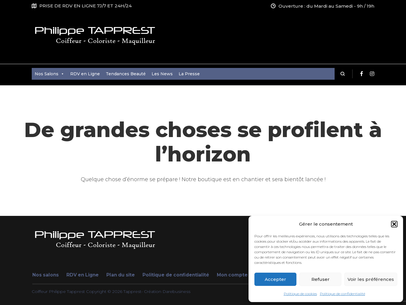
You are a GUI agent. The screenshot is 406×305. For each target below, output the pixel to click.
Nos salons (45, 275)
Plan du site (120, 275)
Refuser (320, 279)
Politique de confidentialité (342, 293)
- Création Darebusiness (165, 291)
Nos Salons (49, 74)
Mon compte (232, 275)
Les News (162, 73)
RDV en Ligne (85, 73)
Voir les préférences (371, 279)
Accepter (275, 279)
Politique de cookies (300, 293)
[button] (394, 224)
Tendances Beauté (126, 73)
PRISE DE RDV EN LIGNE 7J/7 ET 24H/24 (85, 6)
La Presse (189, 73)
